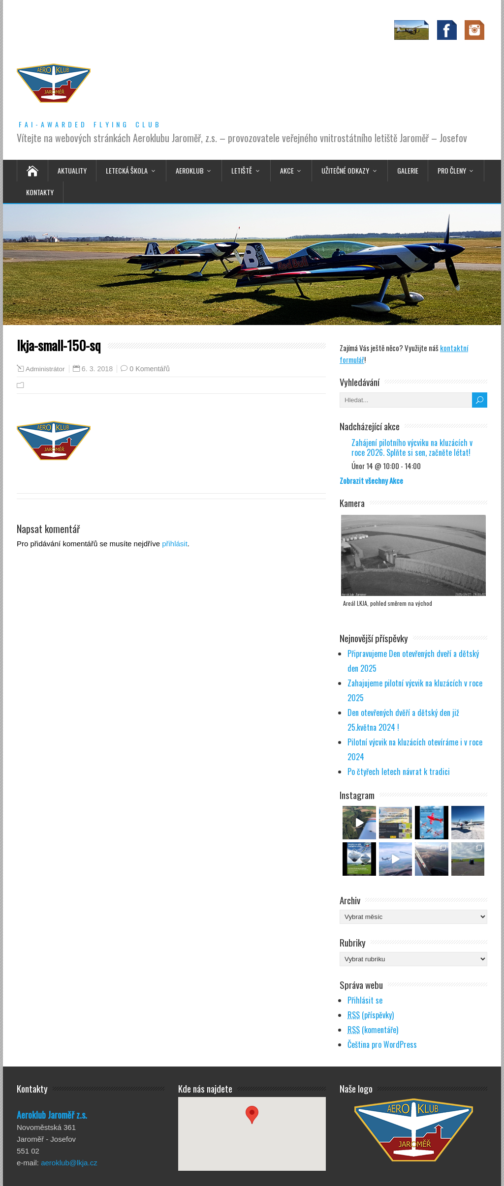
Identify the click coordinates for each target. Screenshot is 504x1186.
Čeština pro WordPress (382, 1044)
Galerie (407, 170)
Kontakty (40, 192)
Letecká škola (127, 170)
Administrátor (45, 369)
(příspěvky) (370, 1015)
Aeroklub (190, 170)
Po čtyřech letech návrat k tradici (398, 771)
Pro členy (452, 170)
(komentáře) (372, 1030)
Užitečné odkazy (345, 170)
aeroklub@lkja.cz (69, 1162)
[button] (252, 1125)
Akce (287, 170)
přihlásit (175, 543)
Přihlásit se (364, 1000)
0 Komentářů (149, 369)
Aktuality (72, 170)
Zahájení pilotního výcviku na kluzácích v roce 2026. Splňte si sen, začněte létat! (411, 447)
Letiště (241, 170)
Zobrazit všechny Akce (371, 480)
